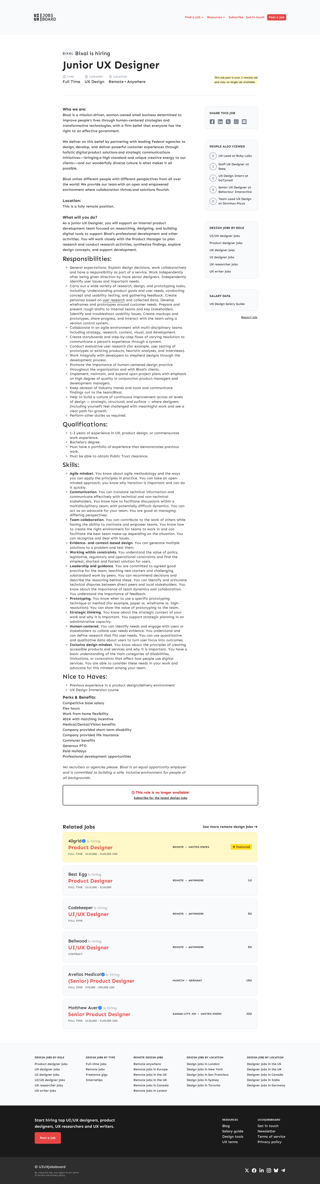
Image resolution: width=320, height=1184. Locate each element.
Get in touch (255, 17)
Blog (226, 1126)
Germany (195, 980)
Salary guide (232, 1131)
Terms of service (271, 1136)
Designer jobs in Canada (265, 1075)
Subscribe (236, 17)
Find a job (194, 17)
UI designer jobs (222, 257)
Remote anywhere (147, 1064)
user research (114, 300)
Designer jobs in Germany (266, 1085)
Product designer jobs (226, 243)
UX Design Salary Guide (227, 304)
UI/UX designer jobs (225, 236)
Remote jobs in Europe (151, 1069)
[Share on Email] (244, 121)
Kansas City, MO (184, 1013)
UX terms (230, 1142)
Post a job (276, 17)
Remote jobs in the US (150, 1075)
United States (198, 847)
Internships (94, 1080)
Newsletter (267, 1131)
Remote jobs (95, 1069)
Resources (216, 17)
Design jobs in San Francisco (208, 1075)
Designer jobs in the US (264, 1064)
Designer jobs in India (263, 1080)
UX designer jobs (222, 250)
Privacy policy (270, 1142)
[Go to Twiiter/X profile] (247, 1170)
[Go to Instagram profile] (269, 1170)
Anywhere (136, 81)
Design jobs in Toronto (203, 1085)
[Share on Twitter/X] (228, 121)
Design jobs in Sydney (203, 1080)
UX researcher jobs (224, 264)
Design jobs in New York (205, 1069)
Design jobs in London (203, 1064)
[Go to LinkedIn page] (261, 1170)
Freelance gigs (97, 1075)
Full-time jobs (96, 1064)
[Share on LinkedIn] (220, 121)
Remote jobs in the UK (150, 1080)
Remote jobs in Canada (151, 1085)
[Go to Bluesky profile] (276, 1170)
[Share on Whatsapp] (236, 121)
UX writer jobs (220, 271)
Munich (178, 980)
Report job (249, 317)
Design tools (232, 1136)
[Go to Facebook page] (254, 1170)
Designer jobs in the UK (264, 1069)
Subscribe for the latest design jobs (160, 798)
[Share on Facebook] (212, 121)
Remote (116, 81)
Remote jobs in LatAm (150, 1091)
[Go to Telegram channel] (283, 1170)
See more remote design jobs (228, 827)
